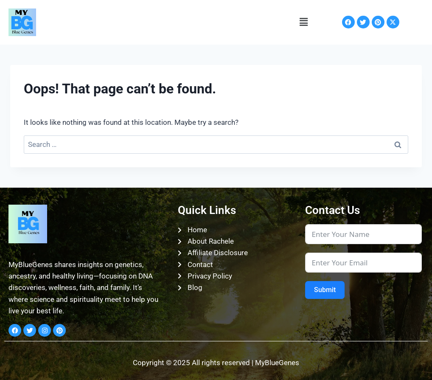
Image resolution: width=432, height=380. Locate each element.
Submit (325, 290)
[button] (303, 22)
